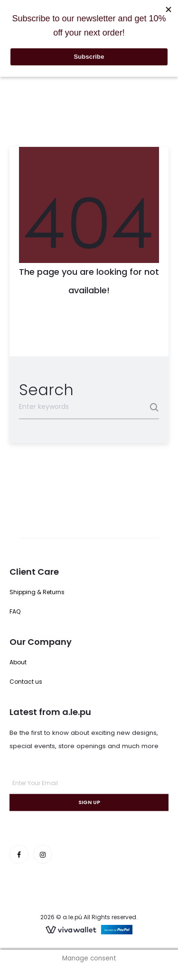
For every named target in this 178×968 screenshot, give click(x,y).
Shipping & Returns (37, 592)
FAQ (14, 611)
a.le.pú (72, 917)
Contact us (25, 682)
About (18, 662)
